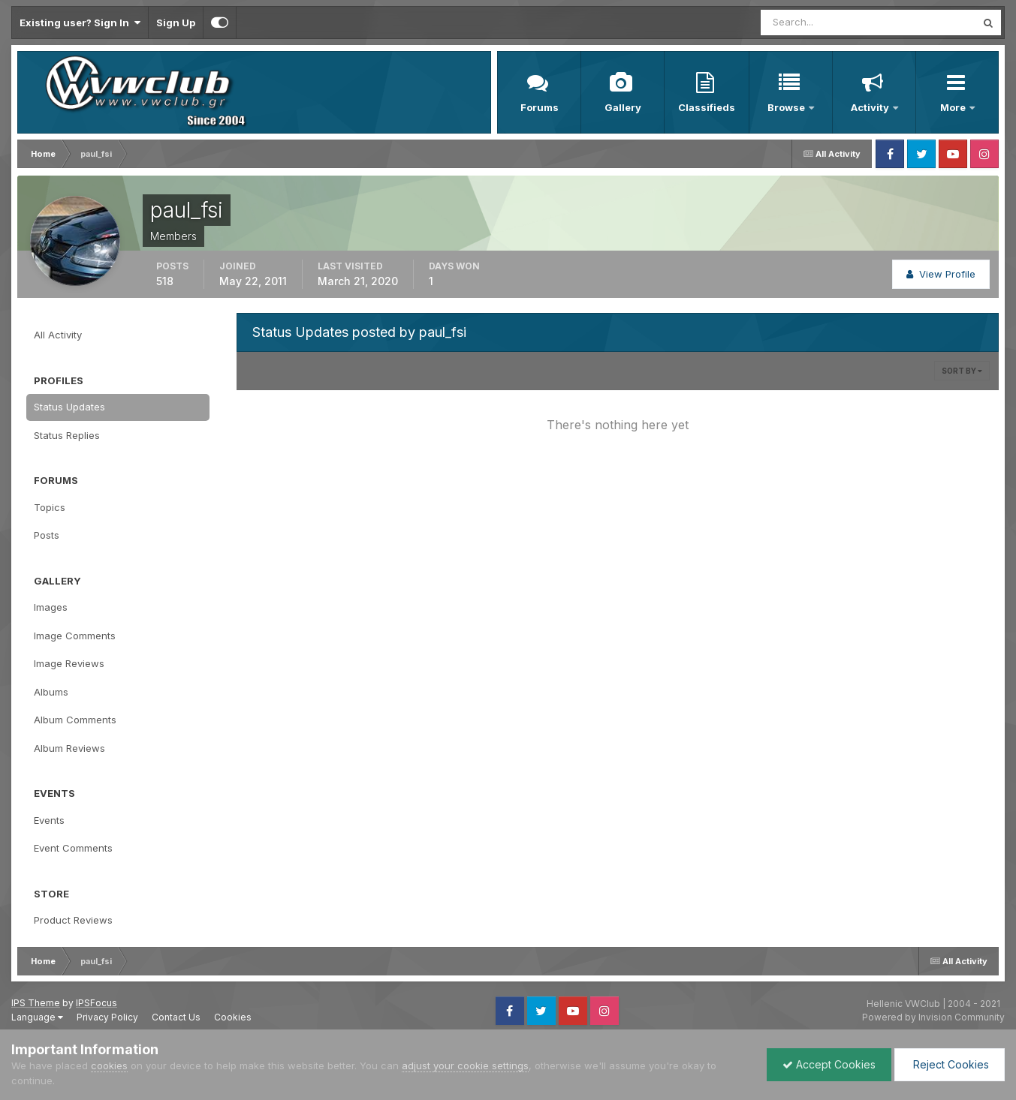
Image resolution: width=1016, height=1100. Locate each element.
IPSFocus (96, 1002)
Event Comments (73, 848)
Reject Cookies (949, 1064)
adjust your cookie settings (465, 1065)
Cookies (233, 1017)
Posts (46, 535)
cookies (109, 1065)
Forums (539, 107)
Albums (51, 692)
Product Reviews (73, 920)
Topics (49, 507)
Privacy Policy (107, 1017)
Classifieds (706, 107)
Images (51, 607)
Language (37, 1017)
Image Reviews (69, 663)
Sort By (962, 370)
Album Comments (75, 720)
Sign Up (175, 23)
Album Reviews (69, 748)
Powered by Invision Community (933, 1017)
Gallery (622, 107)
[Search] (819, 22)
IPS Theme (35, 1002)
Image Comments (75, 636)
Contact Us (176, 1017)
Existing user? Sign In (80, 22)
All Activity (58, 335)
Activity (871, 107)
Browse (787, 107)
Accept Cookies (829, 1064)
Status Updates (69, 407)
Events (49, 820)
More (954, 107)
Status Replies (67, 435)
